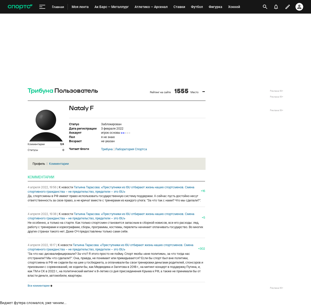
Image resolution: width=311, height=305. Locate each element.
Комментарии (59, 163)
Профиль (39, 163)
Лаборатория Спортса (131, 149)
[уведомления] (276, 7)
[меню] (42, 7)
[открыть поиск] (265, 7)
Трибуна (40, 91)
